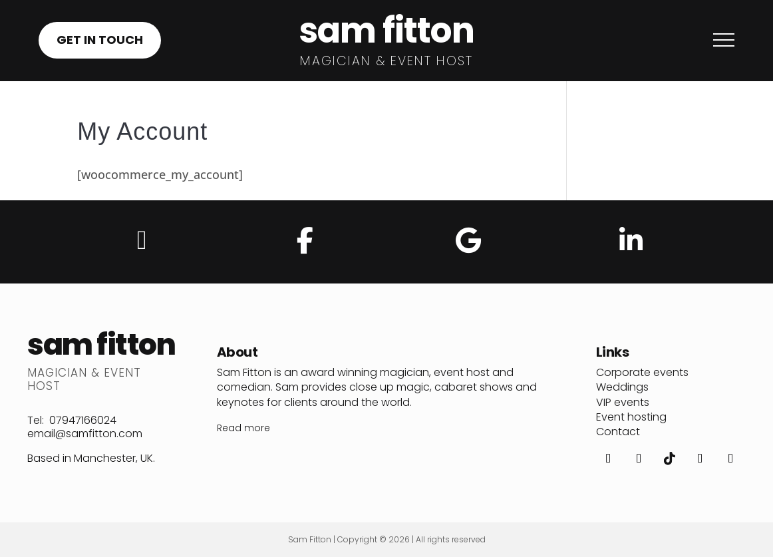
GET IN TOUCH (100, 39)
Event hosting (631, 417)
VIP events (622, 402)
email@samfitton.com (84, 433)
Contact (618, 431)
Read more (243, 428)
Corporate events (642, 372)
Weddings (622, 387)
